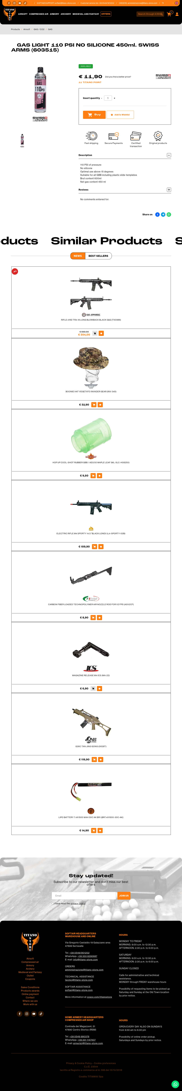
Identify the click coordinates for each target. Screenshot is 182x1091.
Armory (54, 14)
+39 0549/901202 (80, 952)
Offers (105, 14)
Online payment (30, 994)
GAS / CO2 (39, 29)
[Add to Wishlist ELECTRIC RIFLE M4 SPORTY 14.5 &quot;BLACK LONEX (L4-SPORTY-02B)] (101, 546)
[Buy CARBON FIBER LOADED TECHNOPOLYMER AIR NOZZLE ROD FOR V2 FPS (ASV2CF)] (93, 617)
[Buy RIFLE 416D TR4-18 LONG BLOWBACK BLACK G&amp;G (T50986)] (94, 333)
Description (125, 155)
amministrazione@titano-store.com (144, 3)
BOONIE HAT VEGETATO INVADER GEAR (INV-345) (91, 391)
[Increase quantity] (114, 98)
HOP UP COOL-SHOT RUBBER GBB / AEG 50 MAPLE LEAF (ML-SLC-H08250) (91, 462)
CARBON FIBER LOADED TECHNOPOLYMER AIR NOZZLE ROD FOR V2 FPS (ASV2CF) (91, 604)
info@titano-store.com (85, 959)
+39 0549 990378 (79, 1036)
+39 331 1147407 (87, 1039)
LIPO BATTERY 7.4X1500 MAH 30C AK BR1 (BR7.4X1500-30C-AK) (91, 817)
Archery (66, 14)
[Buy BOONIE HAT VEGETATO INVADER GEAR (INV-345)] (93, 404)
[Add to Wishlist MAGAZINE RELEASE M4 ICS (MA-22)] (99, 688)
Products (15, 29)
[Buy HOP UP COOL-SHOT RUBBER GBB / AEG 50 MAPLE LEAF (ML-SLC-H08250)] (93, 475)
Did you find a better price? (118, 77)
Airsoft (23, 14)
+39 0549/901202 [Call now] (108, 3)
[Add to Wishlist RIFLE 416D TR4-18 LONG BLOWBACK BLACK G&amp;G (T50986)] (101, 333)
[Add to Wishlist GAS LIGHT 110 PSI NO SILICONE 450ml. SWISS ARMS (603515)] (120, 115)
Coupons (30, 979)
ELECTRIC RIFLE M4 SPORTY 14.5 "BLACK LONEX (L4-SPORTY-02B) (91, 533)
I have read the (70, 903)
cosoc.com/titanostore (99, 997)
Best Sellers (98, 256)
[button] (176, 3)
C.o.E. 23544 (91, 1066)
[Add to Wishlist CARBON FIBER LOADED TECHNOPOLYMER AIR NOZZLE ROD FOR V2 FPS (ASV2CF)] (99, 617)
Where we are (30, 1000)
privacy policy (78, 903)
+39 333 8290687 (87, 956)
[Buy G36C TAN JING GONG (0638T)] (94, 759)
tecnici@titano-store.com (79, 980)
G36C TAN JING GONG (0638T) (91, 746)
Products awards (30, 990)
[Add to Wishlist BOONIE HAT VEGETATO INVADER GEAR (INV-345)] (100, 404)
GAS (50, 29)
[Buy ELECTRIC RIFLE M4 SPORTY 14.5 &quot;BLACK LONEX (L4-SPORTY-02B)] (94, 546)
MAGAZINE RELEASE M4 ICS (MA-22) (91, 675)
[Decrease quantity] (101, 98)
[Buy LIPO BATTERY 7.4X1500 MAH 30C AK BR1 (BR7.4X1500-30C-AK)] (93, 830)
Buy (94, 115)
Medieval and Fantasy (86, 14)
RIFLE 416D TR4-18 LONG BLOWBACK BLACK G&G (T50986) (91, 320)
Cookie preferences (105, 1063)
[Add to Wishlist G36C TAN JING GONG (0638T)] (100, 759)
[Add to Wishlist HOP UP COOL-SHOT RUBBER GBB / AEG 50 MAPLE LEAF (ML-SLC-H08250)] (99, 475)
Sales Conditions (30, 987)
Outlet (30, 975)
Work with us (30, 1004)
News (78, 256)
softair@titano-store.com (67, 3)
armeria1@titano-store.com (88, 1043)
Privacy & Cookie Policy (79, 1063)
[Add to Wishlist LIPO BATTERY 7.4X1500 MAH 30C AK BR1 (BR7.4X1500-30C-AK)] (100, 830)
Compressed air (38, 14)
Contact (30, 997)
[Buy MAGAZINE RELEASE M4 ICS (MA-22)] (93, 688)
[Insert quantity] (108, 98)
